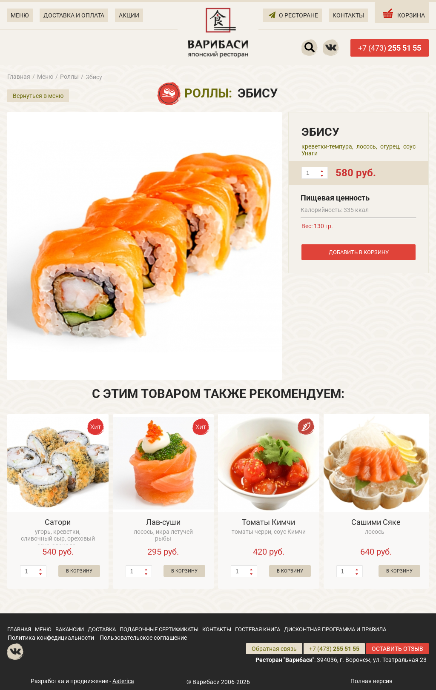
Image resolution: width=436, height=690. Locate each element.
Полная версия (371, 681)
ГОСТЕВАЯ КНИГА (257, 629)
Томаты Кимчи (268, 522)
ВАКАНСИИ (69, 629)
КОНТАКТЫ (348, 15)
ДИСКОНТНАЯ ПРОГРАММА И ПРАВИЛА (335, 629)
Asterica (123, 681)
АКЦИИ (129, 15)
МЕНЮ (20, 15)
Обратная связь (274, 648)
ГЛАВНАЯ (19, 629)
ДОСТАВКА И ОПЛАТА (73, 15)
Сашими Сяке (376, 522)
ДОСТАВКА (102, 629)
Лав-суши (163, 522)
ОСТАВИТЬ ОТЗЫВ (397, 648)
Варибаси (206, 682)
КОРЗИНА (403, 13)
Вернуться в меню (38, 95)
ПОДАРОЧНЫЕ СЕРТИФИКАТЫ (159, 629)
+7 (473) (389, 47)
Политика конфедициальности (51, 637)
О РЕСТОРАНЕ (293, 15)
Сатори (58, 522)
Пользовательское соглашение (143, 637)
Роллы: (208, 93)
